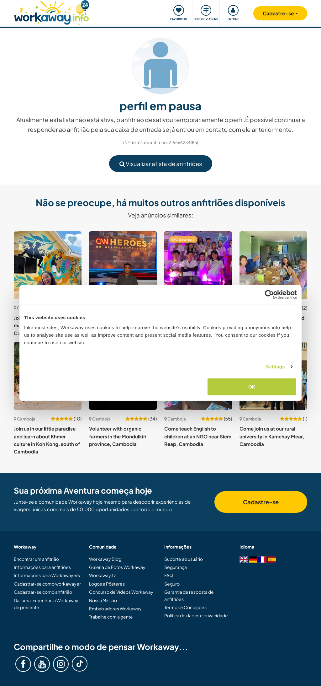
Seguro (172, 584)
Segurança (175, 567)
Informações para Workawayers (47, 575)
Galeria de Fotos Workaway (117, 567)
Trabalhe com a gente (111, 616)
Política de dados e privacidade (196, 615)
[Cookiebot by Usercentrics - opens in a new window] (269, 294)
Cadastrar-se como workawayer (47, 584)
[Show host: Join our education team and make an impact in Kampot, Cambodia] (48, 265)
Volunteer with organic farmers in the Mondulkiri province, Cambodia (117, 436)
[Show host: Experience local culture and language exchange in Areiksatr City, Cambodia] (273, 265)
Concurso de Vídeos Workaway (121, 592)
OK (251, 386)
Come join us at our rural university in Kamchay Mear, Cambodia (271, 436)
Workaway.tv (102, 575)
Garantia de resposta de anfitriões (189, 595)
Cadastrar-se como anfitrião (43, 592)
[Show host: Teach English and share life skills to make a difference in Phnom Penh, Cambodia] (198, 265)
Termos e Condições (185, 607)
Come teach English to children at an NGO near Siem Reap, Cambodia (197, 436)
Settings (275, 366)
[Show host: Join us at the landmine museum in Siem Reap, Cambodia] (123, 265)
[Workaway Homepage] (51, 12)
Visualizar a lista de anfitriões (160, 163)
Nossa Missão (103, 600)
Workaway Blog (105, 559)
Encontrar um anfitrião (36, 559)
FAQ (168, 575)
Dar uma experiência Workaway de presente (46, 604)
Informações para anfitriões (42, 567)
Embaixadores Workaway (115, 608)
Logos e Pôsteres (107, 584)
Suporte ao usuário (183, 559)
